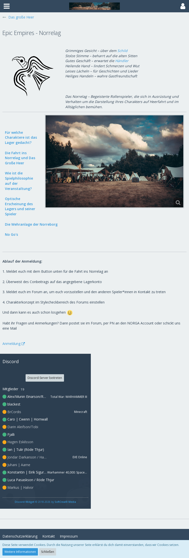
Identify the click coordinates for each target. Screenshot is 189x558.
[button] (6, 6)
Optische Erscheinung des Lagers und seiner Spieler (20, 206)
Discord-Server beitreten (45, 378)
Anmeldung (11, 343)
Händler (121, 60)
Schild (122, 50)
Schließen (47, 552)
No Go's (11, 234)
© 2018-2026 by (45, 502)
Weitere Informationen (20, 552)
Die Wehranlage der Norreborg (31, 224)
